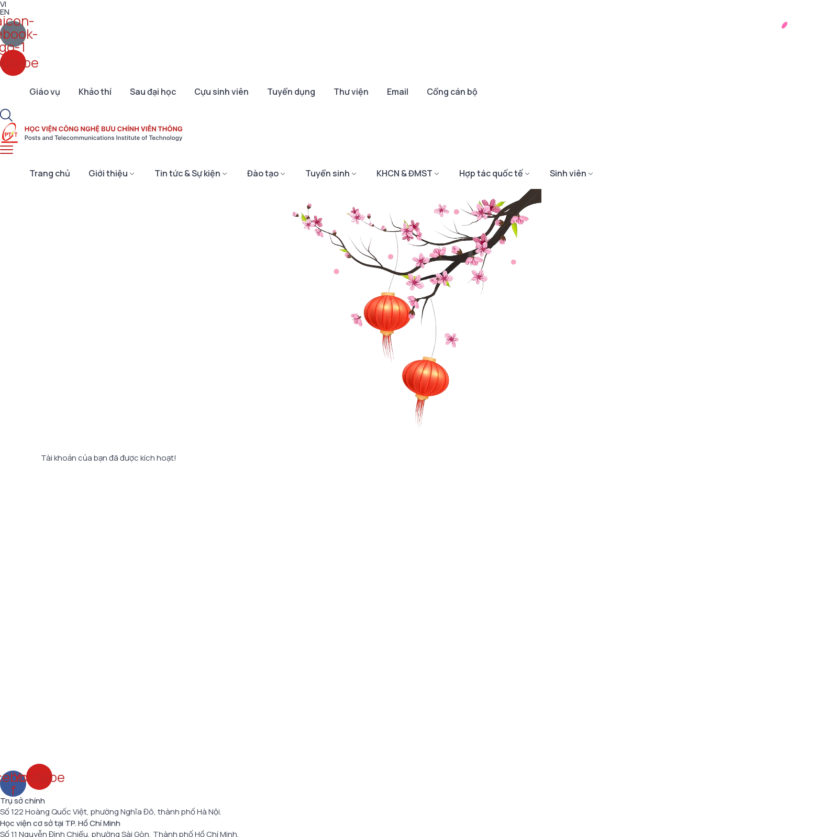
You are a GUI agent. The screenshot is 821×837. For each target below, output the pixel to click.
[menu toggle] (6, 150)
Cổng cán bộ (452, 91)
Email (397, 91)
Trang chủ (49, 173)
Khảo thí (95, 91)
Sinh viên (568, 173)
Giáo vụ (44, 91)
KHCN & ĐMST (404, 173)
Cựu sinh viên (221, 91)
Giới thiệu (108, 173)
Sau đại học (153, 91)
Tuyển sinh (327, 173)
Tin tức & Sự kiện (187, 173)
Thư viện (351, 91)
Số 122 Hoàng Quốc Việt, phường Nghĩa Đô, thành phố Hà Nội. (110, 812)
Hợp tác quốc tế (491, 173)
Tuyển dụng (291, 91)
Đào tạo (263, 173)
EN (4, 11)
